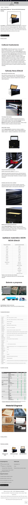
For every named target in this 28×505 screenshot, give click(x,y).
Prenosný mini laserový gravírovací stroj (15, 499)
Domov (2, 7)
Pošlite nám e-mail (5, 35)
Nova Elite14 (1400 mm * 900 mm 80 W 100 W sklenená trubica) (13, 306)
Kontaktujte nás (17, 464)
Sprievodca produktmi (5, 492)
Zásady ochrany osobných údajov (20, 468)
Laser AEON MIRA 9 (23, 453)
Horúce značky (21, 492)
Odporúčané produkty (14, 492)
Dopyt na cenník (5, 485)
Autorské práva (7, 491)
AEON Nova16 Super (14, 453)
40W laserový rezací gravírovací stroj (13, 496)
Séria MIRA (18, 51)
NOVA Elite (6, 7)
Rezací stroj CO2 (4, 496)
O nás (15, 466)
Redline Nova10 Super (10, 305)
